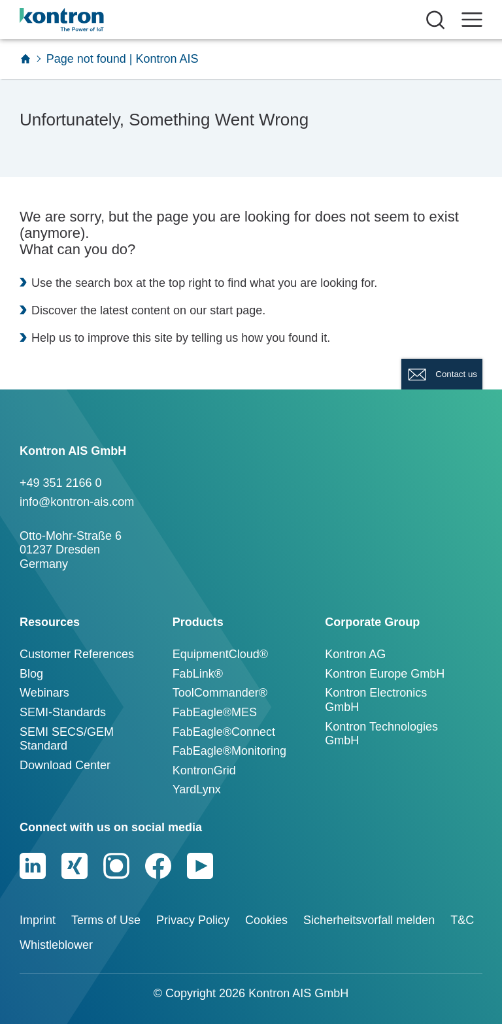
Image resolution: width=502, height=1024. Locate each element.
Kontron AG (355, 654)
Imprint (38, 920)
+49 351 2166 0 (61, 482)
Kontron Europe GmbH (384, 673)
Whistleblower (56, 944)
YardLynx (197, 789)
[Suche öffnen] (435, 19)
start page (236, 310)
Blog (31, 673)
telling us (215, 337)
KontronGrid (204, 770)
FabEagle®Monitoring (229, 750)
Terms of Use (106, 920)
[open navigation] (471, 19)
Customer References (77, 654)
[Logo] (82, 19)
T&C (462, 920)
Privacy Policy (192, 920)
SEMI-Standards (63, 712)
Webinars (44, 692)
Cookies (266, 920)
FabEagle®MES (215, 712)
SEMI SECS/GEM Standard (67, 739)
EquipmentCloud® (220, 654)
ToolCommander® (220, 692)
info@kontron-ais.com (77, 501)
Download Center (65, 765)
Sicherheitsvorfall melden (369, 920)
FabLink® (198, 673)
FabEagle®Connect (224, 731)
